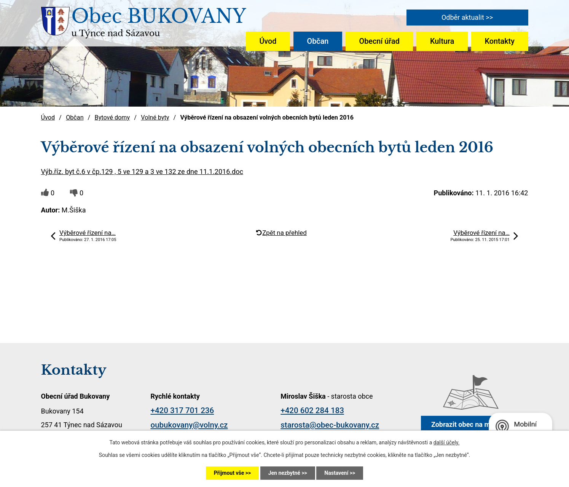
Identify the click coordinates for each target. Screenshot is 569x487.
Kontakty (500, 41)
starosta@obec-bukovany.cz (330, 425)
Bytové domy (112, 117)
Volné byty (155, 117)
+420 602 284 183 (312, 410)
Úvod (267, 41)
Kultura (442, 41)
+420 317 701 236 (182, 410)
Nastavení (336, 473)
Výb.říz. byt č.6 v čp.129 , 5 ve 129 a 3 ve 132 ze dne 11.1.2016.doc (142, 172)
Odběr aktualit (462, 17)
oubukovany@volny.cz (189, 425)
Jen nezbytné (284, 473)
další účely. (447, 442)
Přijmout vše (229, 473)
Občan (318, 41)
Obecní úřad (379, 41)
